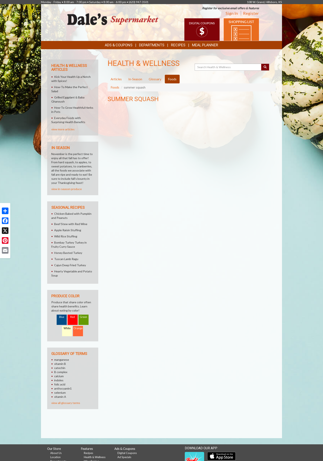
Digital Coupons (127, 453)
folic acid (59, 384)
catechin (59, 368)
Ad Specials (124, 457)
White (67, 328)
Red (72, 317)
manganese (61, 359)
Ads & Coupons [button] (118, 45)
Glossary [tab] (155, 79)
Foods (115, 87)
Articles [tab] (116, 79)
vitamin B (60, 363)
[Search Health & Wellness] (228, 67)
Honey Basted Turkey (68, 252)
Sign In (232, 13)
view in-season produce (66, 189)
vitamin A (60, 396)
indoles (58, 380)
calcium (59, 376)
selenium (60, 392)
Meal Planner (205, 45)
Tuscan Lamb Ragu (66, 259)
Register (251, 13)
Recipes (178, 45)
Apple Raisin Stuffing (67, 230)
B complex (60, 372)
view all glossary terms (65, 403)
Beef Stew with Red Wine (70, 224)
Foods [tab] (172, 79)
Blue (61, 317)
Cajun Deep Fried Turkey (70, 265)
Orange (78, 328)
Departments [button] (151, 45)
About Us (56, 453)
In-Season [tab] (135, 79)
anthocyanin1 (63, 388)
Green (83, 317)
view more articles (63, 129)
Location (55, 457)
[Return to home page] (113, 19)
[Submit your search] (265, 67)
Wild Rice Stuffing (65, 236)
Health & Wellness (94, 457)
